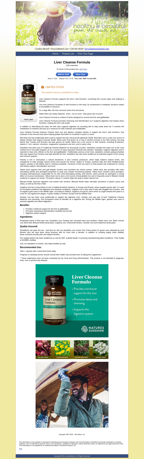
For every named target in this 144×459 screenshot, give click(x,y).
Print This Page (85, 54)
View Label (28, 119)
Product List (68, 54)
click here (83, 69)
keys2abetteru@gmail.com (97, 49)
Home (55, 54)
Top (20, 449)
